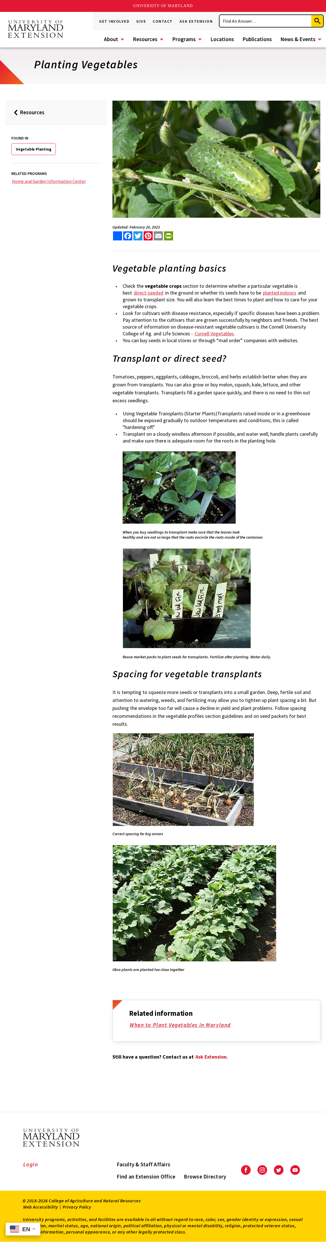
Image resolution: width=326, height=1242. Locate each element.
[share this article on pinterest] (148, 235)
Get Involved (114, 21)
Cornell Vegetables (214, 333)
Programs (184, 39)
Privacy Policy (77, 1207)
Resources (145, 39)
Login (30, 1164)
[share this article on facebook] (128, 235)
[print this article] (168, 235)
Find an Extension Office (146, 1176)
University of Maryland (163, 6)
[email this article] (158, 235)
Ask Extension (196, 21)
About (111, 39)
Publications (257, 39)
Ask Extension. (211, 1056)
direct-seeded (148, 292)
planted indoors (279, 292)
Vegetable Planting (33, 149)
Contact (163, 21)
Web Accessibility (40, 1207)
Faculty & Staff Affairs (143, 1164)
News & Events (298, 39)
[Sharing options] (117, 235)
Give (141, 21)
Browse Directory (205, 1176)
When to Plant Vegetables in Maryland (184, 1025)
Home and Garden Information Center (49, 181)
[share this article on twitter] (138, 235)
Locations (222, 39)
